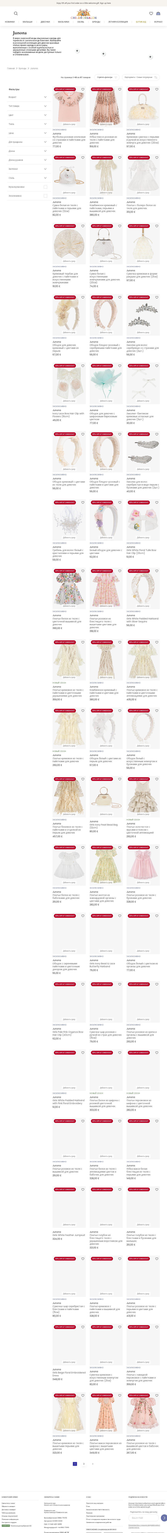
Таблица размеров (8, 1500)
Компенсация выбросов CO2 (16, 1513)
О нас (88, 1493)
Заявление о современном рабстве (98, 1509)
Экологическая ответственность (97, 1497)
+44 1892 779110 (63, 1514)
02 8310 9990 (57, 1508)
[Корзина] (158, 13)
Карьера (89, 1500)
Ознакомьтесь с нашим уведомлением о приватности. (144, 1513)
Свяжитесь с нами (8, 1490)
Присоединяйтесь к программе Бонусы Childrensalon (146, 1521)
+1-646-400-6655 (55, 1511)
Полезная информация (10, 1506)
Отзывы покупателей (9, 1503)
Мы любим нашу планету (140, 1526)
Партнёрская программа (95, 1503)
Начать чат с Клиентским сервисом (57, 1491)
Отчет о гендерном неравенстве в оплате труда (103, 1506)
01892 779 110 (62, 1505)
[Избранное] (151, 13)
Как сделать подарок (9, 1509)
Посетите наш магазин (94, 1490)
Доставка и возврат (9, 1497)
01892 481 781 (64, 1519)
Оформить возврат (8, 1493)
